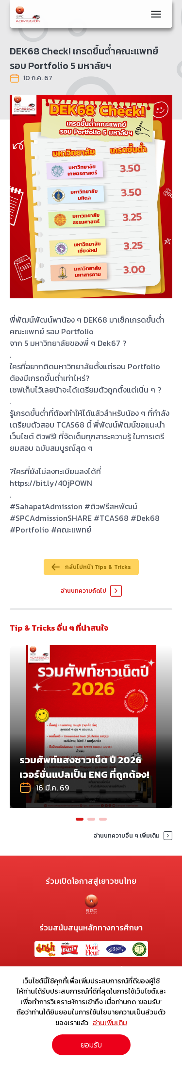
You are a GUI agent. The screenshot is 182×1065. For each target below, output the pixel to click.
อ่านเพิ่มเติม (110, 1022)
